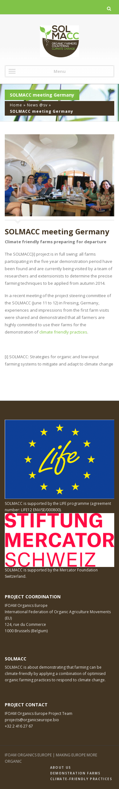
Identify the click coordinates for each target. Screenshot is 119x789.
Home (16, 105)
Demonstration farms (75, 773)
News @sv (37, 105)
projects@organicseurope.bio (32, 719)
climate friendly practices (63, 332)
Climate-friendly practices (81, 779)
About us (60, 767)
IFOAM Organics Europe (26, 605)
